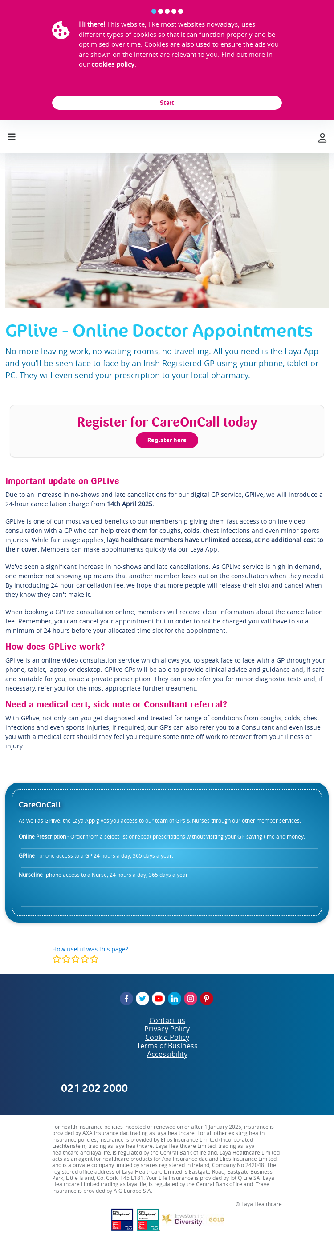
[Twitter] (142, 998)
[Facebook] (126, 998)
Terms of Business (167, 1046)
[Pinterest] (206, 998)
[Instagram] (190, 998)
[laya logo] (166, 136)
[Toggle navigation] (11, 135)
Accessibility (167, 1054)
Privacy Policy (167, 1029)
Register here (167, 440)
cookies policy (112, 64)
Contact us (167, 1020)
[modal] (75, 958)
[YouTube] (158, 998)
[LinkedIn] (174, 998)
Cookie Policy (167, 1037)
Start (167, 103)
